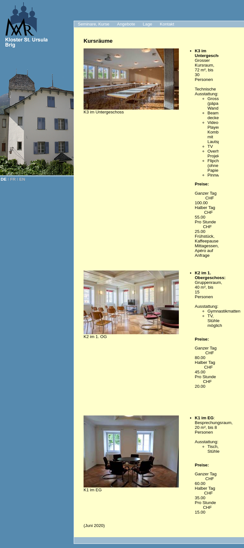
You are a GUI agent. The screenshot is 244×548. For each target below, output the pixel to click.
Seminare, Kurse (93, 24)
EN (22, 179)
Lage (147, 24)
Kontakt (167, 24)
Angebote (126, 24)
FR (13, 179)
